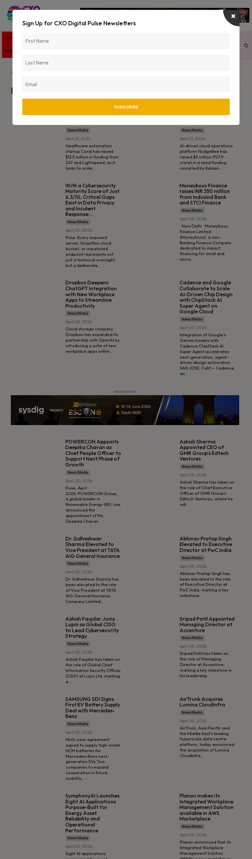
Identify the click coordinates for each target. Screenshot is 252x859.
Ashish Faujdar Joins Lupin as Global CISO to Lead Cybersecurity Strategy (92, 627)
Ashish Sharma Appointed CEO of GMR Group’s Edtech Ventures (204, 450)
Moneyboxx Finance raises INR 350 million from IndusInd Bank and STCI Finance (204, 194)
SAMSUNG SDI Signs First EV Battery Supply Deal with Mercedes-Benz (92, 708)
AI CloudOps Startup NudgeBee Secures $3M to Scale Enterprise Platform (204, 114)
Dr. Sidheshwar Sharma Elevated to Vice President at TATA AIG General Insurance (92, 547)
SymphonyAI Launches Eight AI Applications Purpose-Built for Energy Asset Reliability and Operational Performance (92, 813)
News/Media (78, 130)
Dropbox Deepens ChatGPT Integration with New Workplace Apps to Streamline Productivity (91, 294)
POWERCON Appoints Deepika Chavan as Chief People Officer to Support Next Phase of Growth (93, 453)
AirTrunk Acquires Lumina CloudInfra (202, 702)
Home (16, 72)
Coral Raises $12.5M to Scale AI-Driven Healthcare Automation (92, 114)
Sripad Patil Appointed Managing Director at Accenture (207, 624)
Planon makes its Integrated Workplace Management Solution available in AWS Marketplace (206, 807)
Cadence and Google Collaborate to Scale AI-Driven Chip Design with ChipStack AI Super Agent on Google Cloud (206, 297)
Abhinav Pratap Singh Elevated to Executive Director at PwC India (205, 544)
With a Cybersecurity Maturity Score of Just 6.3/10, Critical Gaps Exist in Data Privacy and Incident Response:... (92, 200)
